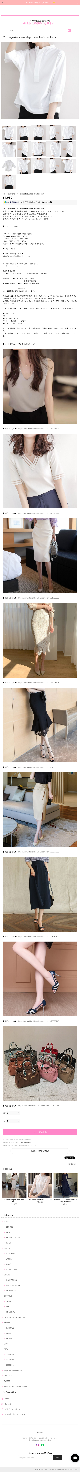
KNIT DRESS (11, 1291)
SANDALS (10, 1328)
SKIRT (8, 1301)
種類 (4, 1113)
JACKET (9, 1259)
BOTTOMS (8, 1296)
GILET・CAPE (11, 1269)
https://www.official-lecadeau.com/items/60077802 (38, 852)
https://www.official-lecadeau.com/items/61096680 (38, 767)
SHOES (7, 1323)
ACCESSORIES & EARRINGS (15, 1386)
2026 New (10, 1365)
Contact (8, 1404)
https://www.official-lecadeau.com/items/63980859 (38, 937)
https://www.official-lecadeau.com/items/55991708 (38, 683)
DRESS (7, 1275)
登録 (57, 1458)
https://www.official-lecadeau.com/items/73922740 (38, 1021)
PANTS (9, 1307)
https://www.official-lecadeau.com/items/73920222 (38, 513)
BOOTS (9, 1333)
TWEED (7, 1381)
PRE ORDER (11, 1312)
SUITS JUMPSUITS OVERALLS (16, 1317)
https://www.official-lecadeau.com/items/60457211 (38, 1106)
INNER (8, 1243)
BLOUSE (9, 1227)
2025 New (10, 1360)
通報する (72, 1164)
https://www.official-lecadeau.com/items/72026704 (38, 429)
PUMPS (9, 1338)
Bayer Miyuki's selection (13, 1370)
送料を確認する (26, 1142)
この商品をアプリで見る (39, 1151)
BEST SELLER (9, 1376)
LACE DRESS (11, 1280)
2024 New (10, 1355)
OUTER (7, 1248)
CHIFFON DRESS (13, 1285)
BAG (6, 1344)
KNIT (8, 1232)
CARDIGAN (10, 1254)
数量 (4, 1121)
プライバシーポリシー (13, 1409)
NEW (6, 1349)
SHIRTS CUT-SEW (13, 1238)
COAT (8, 1264)
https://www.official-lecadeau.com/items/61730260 (38, 598)
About (7, 1399)
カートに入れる (40, 1132)
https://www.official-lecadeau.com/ (16, 256)
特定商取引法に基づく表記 (15, 1414)
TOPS (6, 1222)
